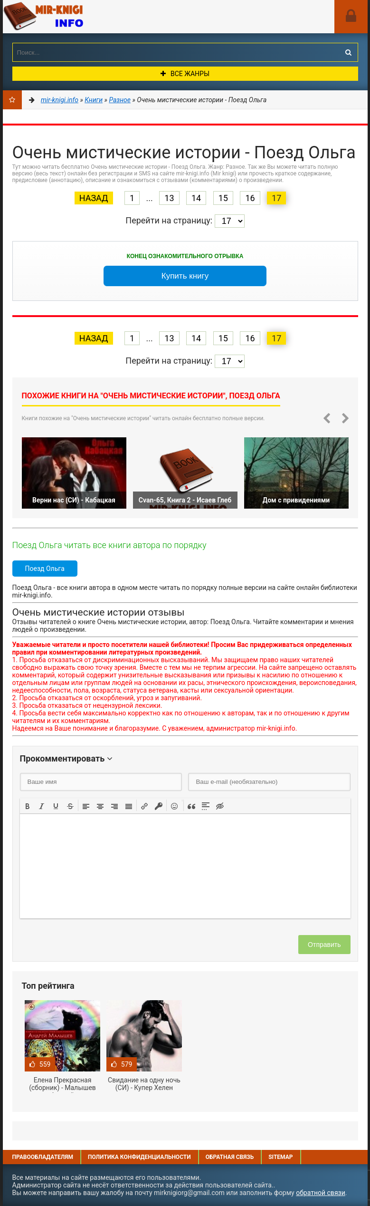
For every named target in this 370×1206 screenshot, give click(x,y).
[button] (27, 805)
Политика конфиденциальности (139, 1157)
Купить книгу (185, 275)
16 (250, 198)
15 (223, 198)
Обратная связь (230, 1157)
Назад (93, 198)
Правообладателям (42, 1157)
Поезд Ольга (45, 568)
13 (169, 198)
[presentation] (27, 805)
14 (196, 198)
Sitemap (280, 1157)
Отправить (324, 944)
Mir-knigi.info (74, 16)
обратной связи (320, 1192)
